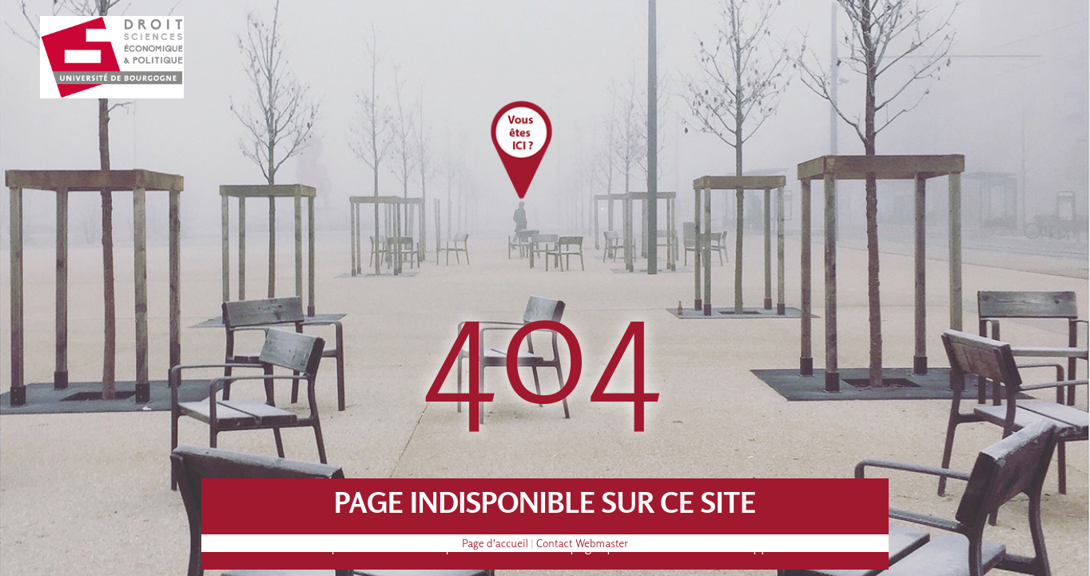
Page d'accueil (495, 543)
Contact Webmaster (582, 543)
